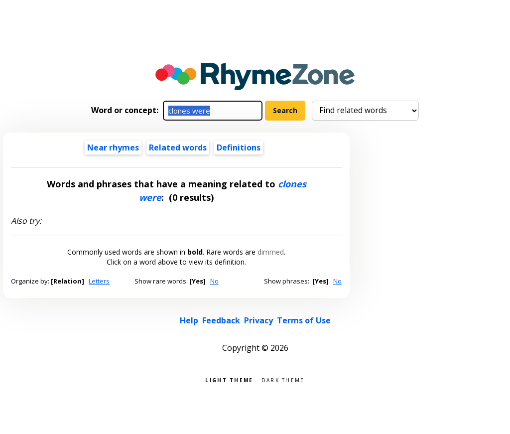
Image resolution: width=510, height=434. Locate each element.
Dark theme (283, 379)
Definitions (238, 147)
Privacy (258, 320)
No (214, 281)
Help (189, 320)
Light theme (229, 379)
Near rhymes (113, 147)
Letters (99, 281)
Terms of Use (304, 320)
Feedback (221, 320)
